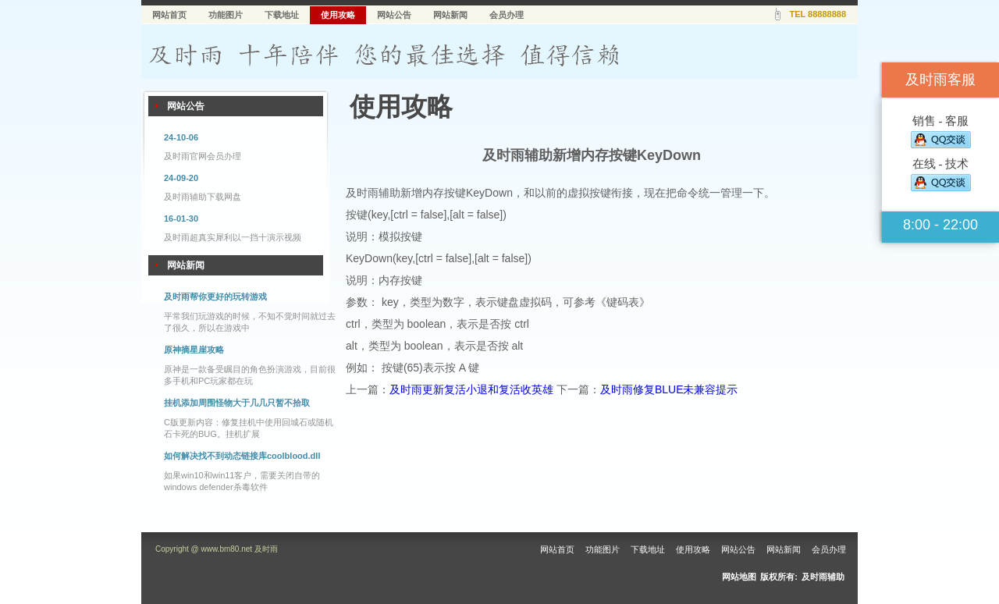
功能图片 (225, 15)
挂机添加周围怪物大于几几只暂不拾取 (237, 402)
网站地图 (739, 576)
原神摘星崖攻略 (194, 349)
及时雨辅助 (823, 576)
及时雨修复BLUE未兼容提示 (669, 389)
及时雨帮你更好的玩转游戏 (215, 296)
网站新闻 (450, 15)
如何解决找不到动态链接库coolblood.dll (242, 455)
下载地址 (282, 15)
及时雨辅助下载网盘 (202, 196)
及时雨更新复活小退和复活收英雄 (471, 389)
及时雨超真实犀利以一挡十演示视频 (232, 237)
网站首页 (169, 15)
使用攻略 (338, 15)
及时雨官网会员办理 (202, 156)
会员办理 (506, 15)
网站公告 (394, 15)
